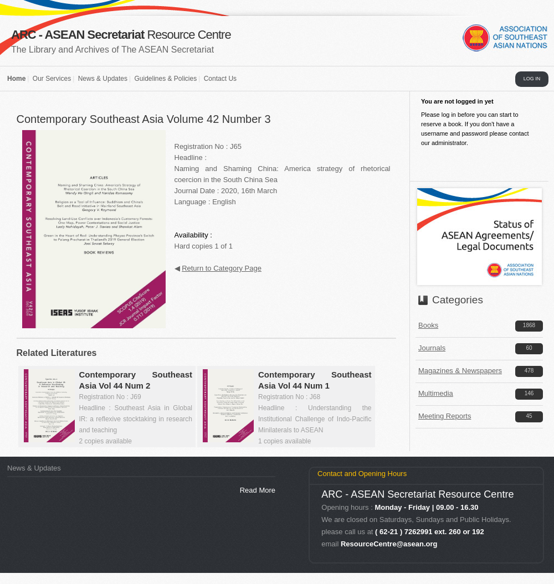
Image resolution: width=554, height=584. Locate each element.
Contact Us (220, 78)
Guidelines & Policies (165, 78)
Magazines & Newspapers (460, 370)
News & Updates (102, 78)
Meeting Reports (444, 416)
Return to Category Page (221, 268)
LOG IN (532, 78)
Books (428, 325)
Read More (257, 490)
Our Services (52, 78)
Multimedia (435, 393)
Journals (431, 348)
